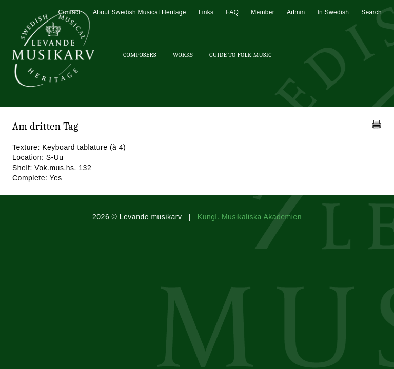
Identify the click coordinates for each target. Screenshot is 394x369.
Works (183, 54)
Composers (139, 54)
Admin (296, 12)
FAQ (232, 12)
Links (206, 12)
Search (371, 12)
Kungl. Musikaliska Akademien (250, 217)
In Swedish (333, 12)
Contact (69, 12)
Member (262, 12)
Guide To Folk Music (240, 54)
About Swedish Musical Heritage (139, 12)
